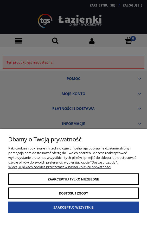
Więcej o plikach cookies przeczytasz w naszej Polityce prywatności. (59, 167)
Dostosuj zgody (73, 193)
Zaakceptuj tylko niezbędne (73, 179)
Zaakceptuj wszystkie (73, 207)
